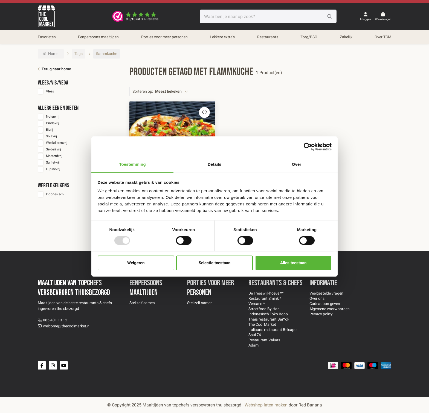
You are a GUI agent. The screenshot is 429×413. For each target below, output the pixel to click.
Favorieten (47, 37)
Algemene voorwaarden (329, 309)
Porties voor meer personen (164, 37)
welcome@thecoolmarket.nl (66, 326)
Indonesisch (55, 194)
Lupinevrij (53, 169)
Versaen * (256, 303)
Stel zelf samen (142, 303)
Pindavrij (52, 123)
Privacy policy (321, 314)
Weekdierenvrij (56, 143)
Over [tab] (297, 164)
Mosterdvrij (54, 156)
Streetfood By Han (264, 309)
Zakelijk (346, 37)
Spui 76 (254, 335)
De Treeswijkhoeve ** (265, 293)
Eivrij (49, 130)
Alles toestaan (293, 262)
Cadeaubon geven (324, 303)
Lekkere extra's (222, 37)
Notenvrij (52, 116)
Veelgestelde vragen (326, 293)
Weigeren (135, 262)
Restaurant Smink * (264, 298)
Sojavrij (51, 136)
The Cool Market (262, 324)
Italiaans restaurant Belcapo (272, 329)
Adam (253, 345)
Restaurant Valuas (264, 340)
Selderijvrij (53, 149)
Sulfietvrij (53, 162)
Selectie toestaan (214, 262)
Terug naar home (56, 69)
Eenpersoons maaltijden (98, 37)
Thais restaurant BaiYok (268, 319)
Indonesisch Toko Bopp (268, 314)
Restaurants (267, 37)
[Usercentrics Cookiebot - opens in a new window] (308, 146)
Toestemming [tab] (132, 164)
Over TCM (383, 37)
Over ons (316, 298)
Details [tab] (214, 164)
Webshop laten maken (266, 405)
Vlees (50, 91)
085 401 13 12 (55, 320)
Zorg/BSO (308, 37)
